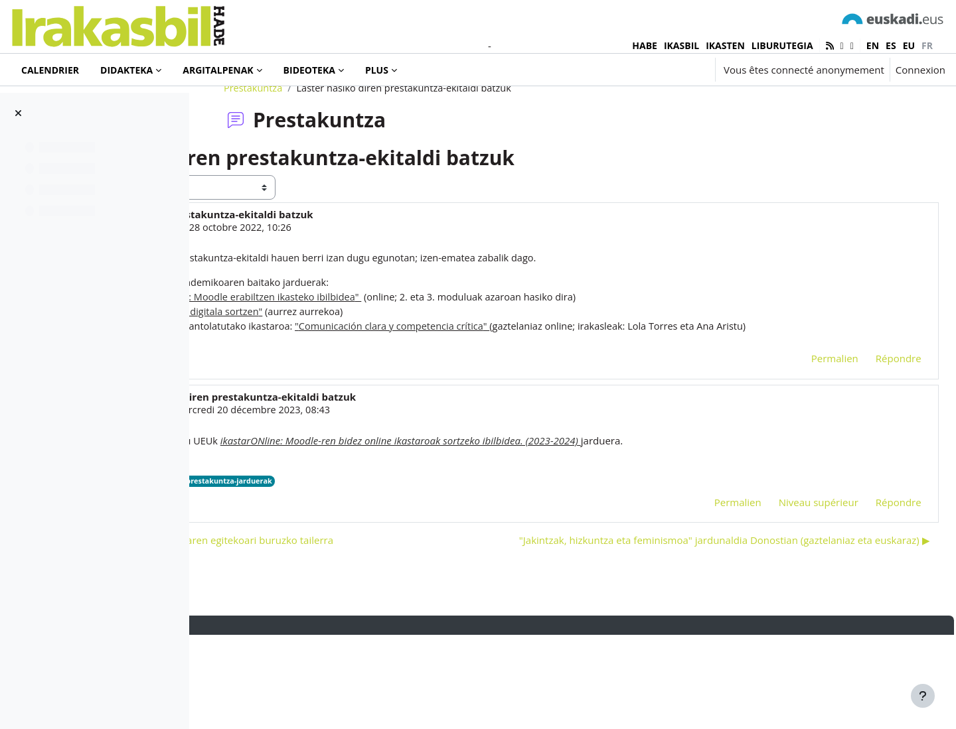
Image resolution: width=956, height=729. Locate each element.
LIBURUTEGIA (782, 45)
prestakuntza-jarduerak (412, 550)
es (891, 45)
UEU (315, 550)
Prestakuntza (332, 137)
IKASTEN (725, 45)
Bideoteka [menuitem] (309, 70)
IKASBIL (681, 45)
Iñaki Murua (303, 277)
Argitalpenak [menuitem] (218, 70)
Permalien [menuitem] (805, 426)
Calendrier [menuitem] (50, 70)
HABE (644, 45)
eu (909, 45)
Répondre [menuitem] (869, 426)
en (872, 45)
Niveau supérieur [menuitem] (789, 571)
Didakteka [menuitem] (126, 70)
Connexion (920, 69)
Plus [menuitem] (376, 70)
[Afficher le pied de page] (923, 696)
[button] (665, 70)
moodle (346, 550)
